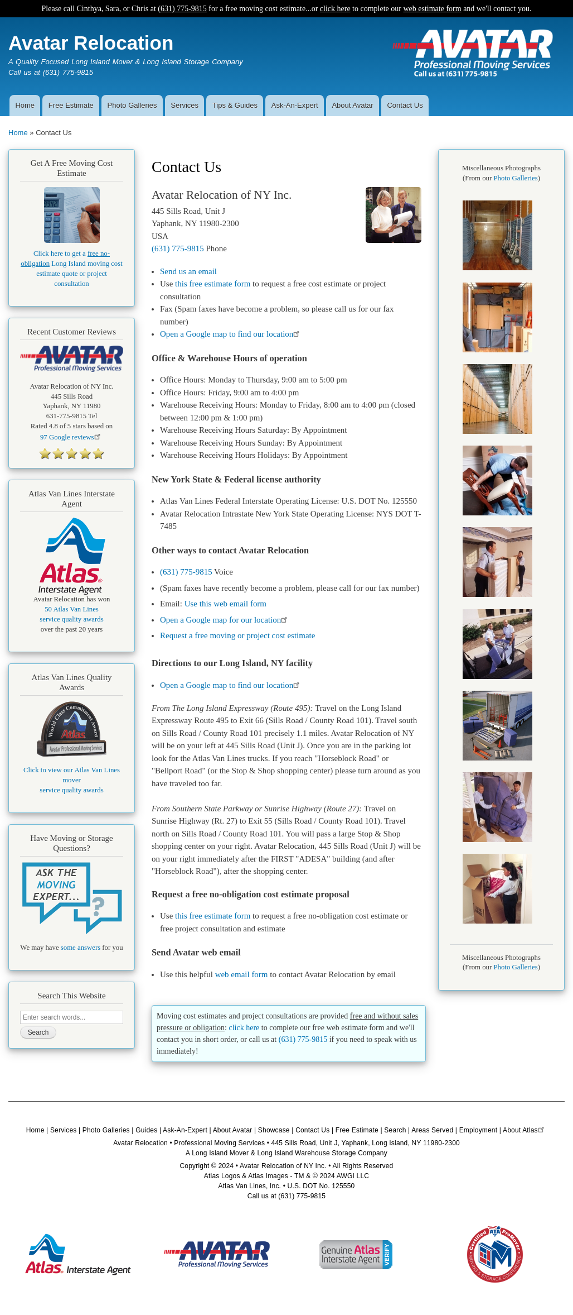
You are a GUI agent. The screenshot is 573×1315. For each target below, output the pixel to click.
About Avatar (352, 105)
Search (395, 1130)
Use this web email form (225, 603)
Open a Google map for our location (225, 619)
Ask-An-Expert (294, 105)
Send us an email (188, 271)
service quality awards (71, 619)
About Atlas (525, 1130)
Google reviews (71, 437)
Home (25, 105)
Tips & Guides (235, 105)
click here (335, 8)
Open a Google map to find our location (231, 333)
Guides (146, 1130)
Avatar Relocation (90, 43)
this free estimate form (212, 283)
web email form (241, 974)
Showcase (274, 1130)
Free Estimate (71, 105)
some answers (80, 947)
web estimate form (432, 8)
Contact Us (405, 105)
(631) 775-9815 (182, 8)
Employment (478, 1130)
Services (184, 105)
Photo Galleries (132, 105)
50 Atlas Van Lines (72, 609)
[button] (497, 268)
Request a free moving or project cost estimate (237, 635)
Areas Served (432, 1130)
